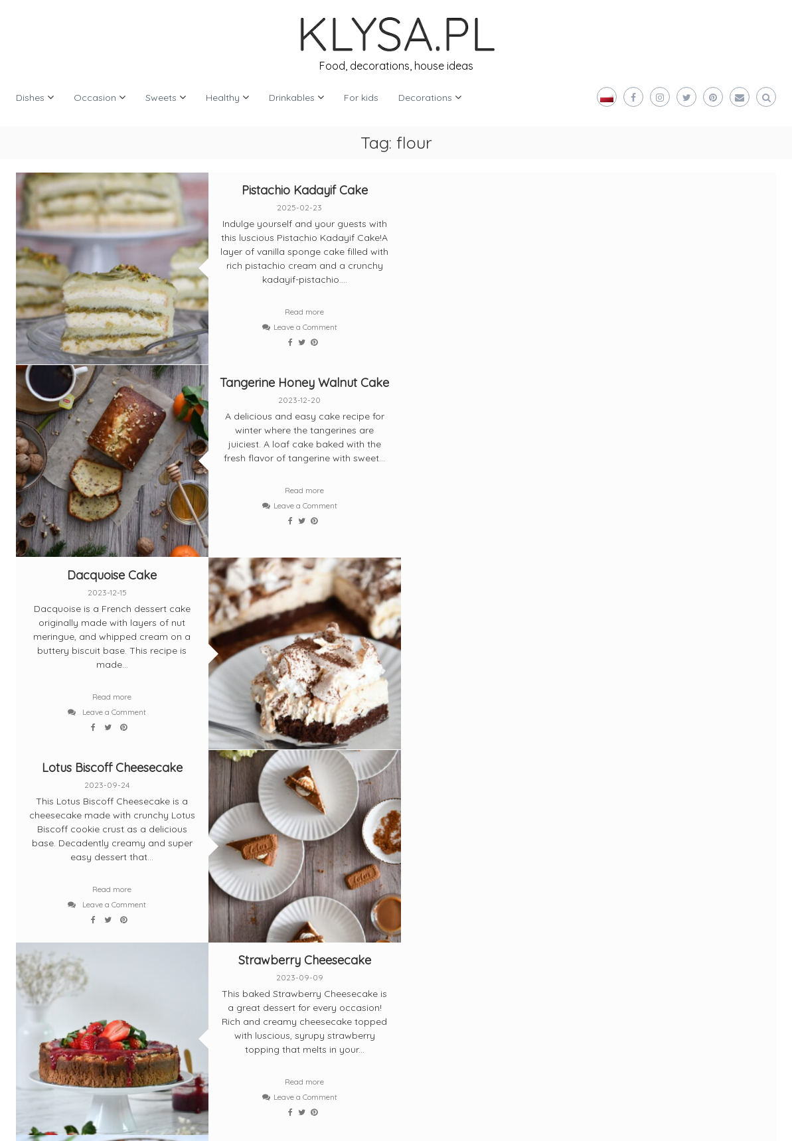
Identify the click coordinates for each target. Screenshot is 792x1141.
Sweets (161, 98)
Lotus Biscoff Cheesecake (491, 380)
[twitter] (44, 847)
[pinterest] (102, 896)
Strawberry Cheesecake (300, 569)
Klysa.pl (57, 1121)
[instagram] (161, 847)
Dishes (30, 98)
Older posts (52, 773)
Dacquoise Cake (111, 380)
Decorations (425, 98)
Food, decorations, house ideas (396, 65)
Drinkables (292, 98)
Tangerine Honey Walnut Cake (680, 190)
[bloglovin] (44, 896)
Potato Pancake (681, 569)
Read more (301, 312)
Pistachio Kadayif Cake (301, 190)
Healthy (223, 98)
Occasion (95, 98)
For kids (361, 98)
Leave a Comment (301, 327)
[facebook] (102, 847)
